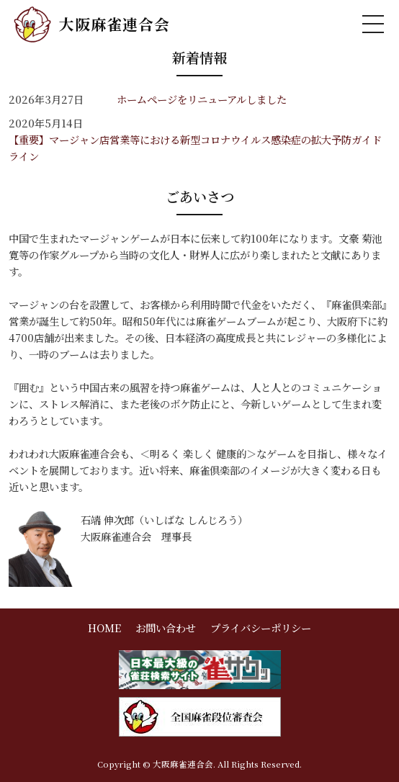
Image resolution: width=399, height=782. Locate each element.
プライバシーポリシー (260, 627)
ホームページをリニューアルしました (202, 99)
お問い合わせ (165, 627)
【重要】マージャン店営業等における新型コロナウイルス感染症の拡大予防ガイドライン (195, 147)
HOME (104, 627)
